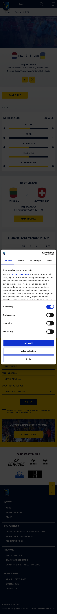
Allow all (28, 343)
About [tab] (49, 261)
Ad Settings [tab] (35, 261)
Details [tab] (20, 261)
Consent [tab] (8, 261)
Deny (28, 359)
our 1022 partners (20, 274)
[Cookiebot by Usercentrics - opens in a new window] (42, 253)
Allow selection (28, 351)
